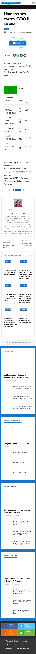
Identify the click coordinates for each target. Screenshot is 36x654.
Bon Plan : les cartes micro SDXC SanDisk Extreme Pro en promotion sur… (22, 591)
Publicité (24, 645)
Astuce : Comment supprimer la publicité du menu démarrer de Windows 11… (22, 543)
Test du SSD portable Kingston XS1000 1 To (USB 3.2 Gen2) (22, 407)
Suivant (15, 333)
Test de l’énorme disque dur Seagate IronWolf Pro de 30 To (22, 397)
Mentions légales (11, 645)
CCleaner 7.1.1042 (18, 462)
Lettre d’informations (22, 649)
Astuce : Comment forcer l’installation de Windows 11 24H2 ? (21, 522)
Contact (24, 641)
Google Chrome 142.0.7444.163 (17, 443)
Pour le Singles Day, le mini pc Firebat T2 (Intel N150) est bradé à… (22, 601)
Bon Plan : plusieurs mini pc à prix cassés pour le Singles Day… (21, 611)
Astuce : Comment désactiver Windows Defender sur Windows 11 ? (22, 533)
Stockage (6, 29)
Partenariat (8, 649)
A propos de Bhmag (12, 641)
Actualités (8, 261)
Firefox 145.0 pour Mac (20, 473)
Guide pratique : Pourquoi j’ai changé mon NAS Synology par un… (22, 388)
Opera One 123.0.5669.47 (21, 452)
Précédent (8, 333)
